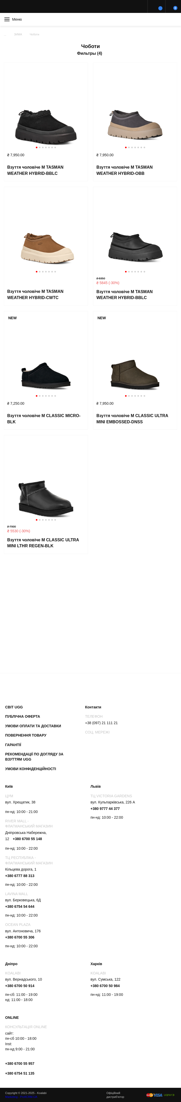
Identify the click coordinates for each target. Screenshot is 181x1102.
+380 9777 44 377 (105, 809)
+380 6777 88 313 (19, 876)
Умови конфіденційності (30, 769)
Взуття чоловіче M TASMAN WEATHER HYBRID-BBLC (35, 170)
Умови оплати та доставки (33, 726)
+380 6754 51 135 (19, 1073)
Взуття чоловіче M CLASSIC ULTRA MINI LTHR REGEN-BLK (43, 543)
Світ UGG (14, 707)
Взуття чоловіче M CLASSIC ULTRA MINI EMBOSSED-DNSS (132, 418)
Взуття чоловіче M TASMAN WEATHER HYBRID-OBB (124, 170)
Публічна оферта (22, 716)
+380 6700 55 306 (19, 937)
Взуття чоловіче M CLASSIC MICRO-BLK (43, 418)
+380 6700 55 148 (27, 839)
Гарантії (13, 745)
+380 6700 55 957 (19, 1063)
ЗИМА (18, 34)
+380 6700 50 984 (105, 986)
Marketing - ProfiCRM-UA (21, 1096)
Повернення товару (25, 735)
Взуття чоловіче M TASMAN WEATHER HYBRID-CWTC (35, 294)
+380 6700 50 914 (19, 986)
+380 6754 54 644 (19, 906)
